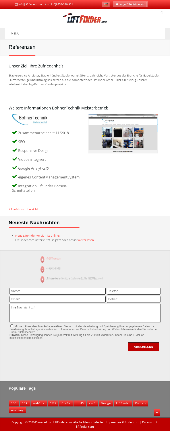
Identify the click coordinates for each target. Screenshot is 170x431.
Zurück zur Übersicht (23, 209)
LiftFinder (123, 403)
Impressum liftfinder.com (122, 422)
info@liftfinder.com (30, 4)
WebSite (38, 403)
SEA (24, 403)
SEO (14, 403)
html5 (80, 403)
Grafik (66, 403)
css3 (92, 403)
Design (106, 403)
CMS (53, 403)
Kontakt (140, 403)
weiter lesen (86, 240)
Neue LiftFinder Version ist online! (37, 236)
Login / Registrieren (130, 4)
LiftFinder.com (62, 422)
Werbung (17, 410)
